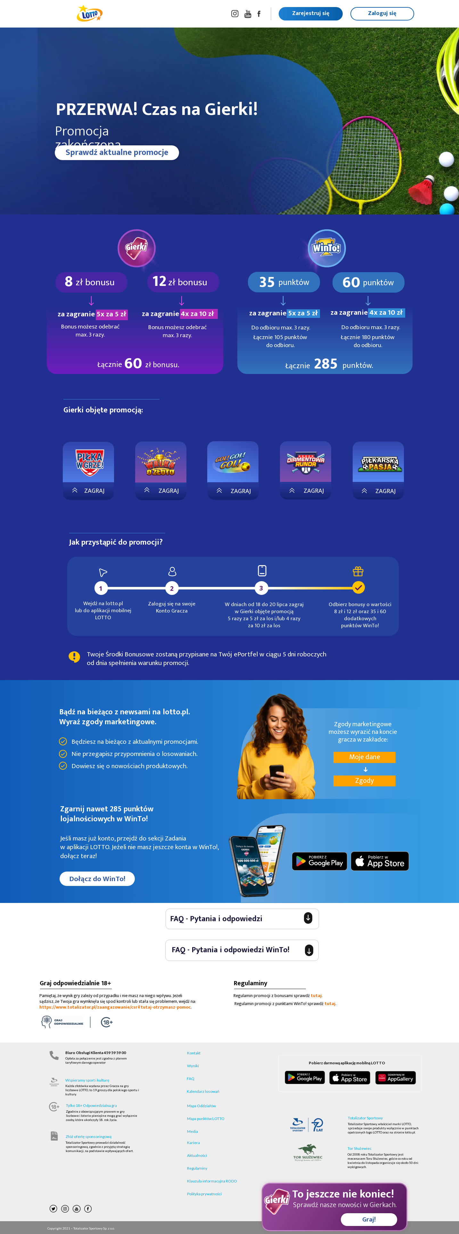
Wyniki (193, 1065)
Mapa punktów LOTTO (206, 1118)
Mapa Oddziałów (201, 1105)
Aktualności (197, 1155)
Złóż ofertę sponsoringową (88, 1136)
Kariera (193, 1142)
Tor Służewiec (360, 1148)
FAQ (190, 1078)
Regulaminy (197, 1168)
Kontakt (194, 1053)
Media (192, 1131)
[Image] (380, 464)
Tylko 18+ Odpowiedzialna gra (91, 1105)
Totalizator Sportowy (365, 1118)
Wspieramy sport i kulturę (87, 1080)
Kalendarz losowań (203, 1091)
